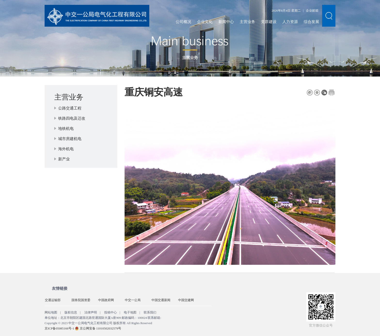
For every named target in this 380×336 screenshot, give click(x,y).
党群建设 (269, 22)
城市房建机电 (69, 139)
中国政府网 (106, 300)
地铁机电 (66, 128)
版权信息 (70, 312)
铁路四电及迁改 (71, 118)
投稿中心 (110, 312)
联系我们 (150, 312)
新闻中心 (226, 22)
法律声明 (90, 312)
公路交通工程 (69, 108)
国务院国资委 (80, 300)
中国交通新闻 (160, 300)
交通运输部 (53, 300)
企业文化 (205, 22)
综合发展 (311, 22)
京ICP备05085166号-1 (59, 328)
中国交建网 (186, 300)
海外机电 (66, 149)
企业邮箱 (312, 10)
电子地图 (130, 312)
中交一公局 (133, 300)
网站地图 (51, 312)
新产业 (64, 159)
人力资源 (290, 22)
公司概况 (183, 22)
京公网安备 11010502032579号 (100, 328)
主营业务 (247, 22)
